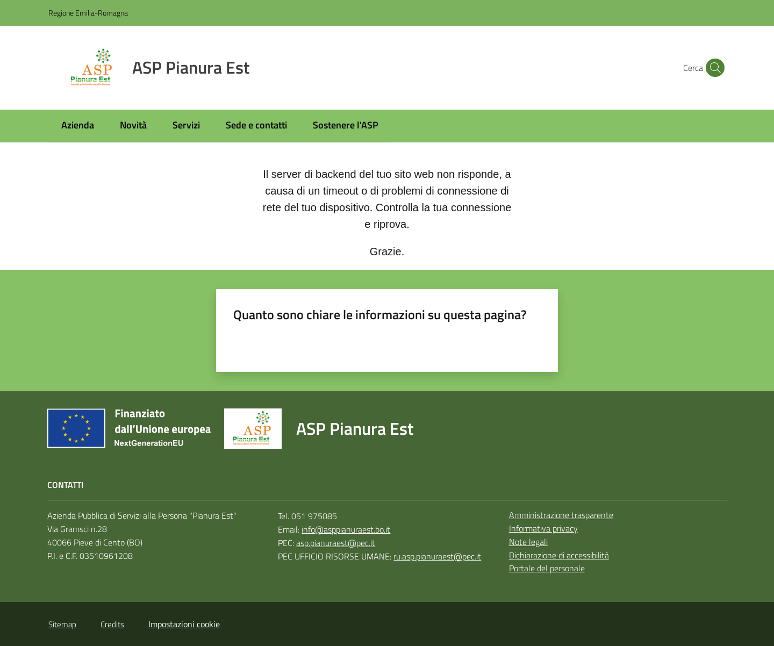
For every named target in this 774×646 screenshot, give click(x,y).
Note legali (528, 541)
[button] (713, 68)
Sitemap (62, 624)
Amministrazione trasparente (561, 514)
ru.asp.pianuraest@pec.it (437, 556)
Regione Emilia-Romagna (88, 12)
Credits (112, 624)
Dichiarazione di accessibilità (559, 555)
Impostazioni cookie (184, 624)
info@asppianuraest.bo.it (346, 529)
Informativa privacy (543, 528)
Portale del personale (547, 568)
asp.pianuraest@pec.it (335, 542)
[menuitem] (77, 126)
